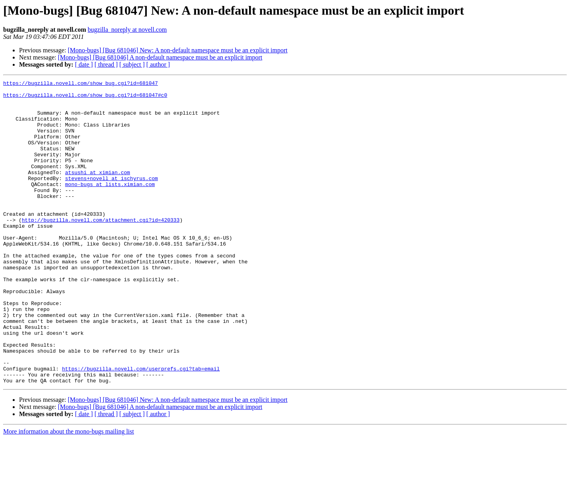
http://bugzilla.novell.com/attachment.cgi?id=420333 (101, 248)
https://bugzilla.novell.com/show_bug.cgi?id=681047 (80, 84)
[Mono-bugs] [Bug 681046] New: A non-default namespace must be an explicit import (178, 50)
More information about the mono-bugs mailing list (68, 492)
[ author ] (158, 64)
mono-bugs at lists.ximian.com (110, 205)
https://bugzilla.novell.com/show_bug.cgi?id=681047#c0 (85, 98)
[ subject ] (132, 64)
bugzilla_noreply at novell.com (127, 29)
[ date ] (84, 64)
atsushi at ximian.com (97, 191)
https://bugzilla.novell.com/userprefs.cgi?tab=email (141, 426)
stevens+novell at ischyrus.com (111, 198)
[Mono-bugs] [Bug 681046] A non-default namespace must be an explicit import (160, 57)
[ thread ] (106, 64)
